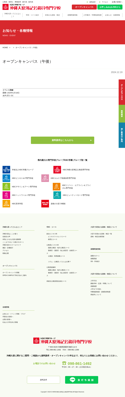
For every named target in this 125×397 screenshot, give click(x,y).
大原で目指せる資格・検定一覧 (101, 234)
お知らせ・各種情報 (112, 15)
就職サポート (95, 256)
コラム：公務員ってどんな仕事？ (59, 262)
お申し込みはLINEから (110, 7)
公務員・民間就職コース (56, 256)
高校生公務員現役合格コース (56, 281)
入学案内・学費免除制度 (92, 15)
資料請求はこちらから (62, 140)
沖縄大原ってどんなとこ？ (12, 15)
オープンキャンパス (84, 7)
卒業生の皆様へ (8, 317)
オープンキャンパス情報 (11, 272)
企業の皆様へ (117, 2)
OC (12, 96)
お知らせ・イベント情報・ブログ (14, 314)
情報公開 (6, 253)
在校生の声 (6, 236)
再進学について (96, 295)
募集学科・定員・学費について (101, 283)
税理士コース (52, 239)
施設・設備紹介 (8, 248)
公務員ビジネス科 (53, 245)
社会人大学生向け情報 (10, 322)
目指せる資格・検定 (52, 15)
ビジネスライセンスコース (57, 236)
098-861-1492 (80, 363)
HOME (5, 48)
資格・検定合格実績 (97, 236)
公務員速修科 (51, 267)
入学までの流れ (96, 289)
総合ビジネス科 (52, 234)
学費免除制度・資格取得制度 (100, 292)
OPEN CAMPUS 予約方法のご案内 (14, 275)
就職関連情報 (72, 15)
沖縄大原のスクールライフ (12, 245)
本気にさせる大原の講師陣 (12, 239)
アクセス (105, 2)
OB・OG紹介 (95, 261)
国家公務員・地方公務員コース (58, 248)
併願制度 (94, 286)
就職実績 (94, 259)
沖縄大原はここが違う (10, 234)
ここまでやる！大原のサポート (13, 242)
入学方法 (94, 281)
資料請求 (92, 2)
